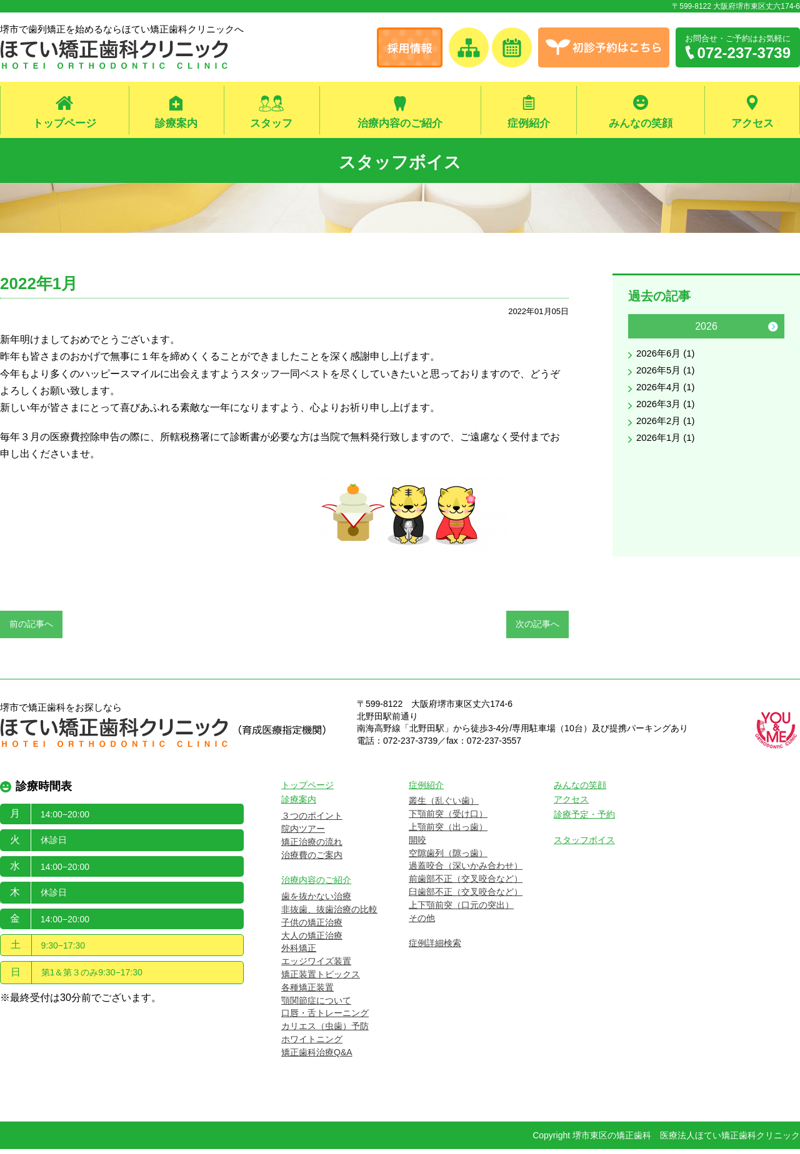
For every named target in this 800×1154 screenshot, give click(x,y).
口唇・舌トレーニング (325, 1018)
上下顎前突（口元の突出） (461, 910)
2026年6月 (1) (667, 359)
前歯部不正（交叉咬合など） (465, 884)
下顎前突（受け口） (448, 819)
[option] (706, 390)
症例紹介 (529, 124)
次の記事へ (537, 629)
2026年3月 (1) (667, 413)
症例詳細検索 (435, 949)
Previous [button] (639, 332)
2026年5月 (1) (667, 377)
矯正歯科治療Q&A (316, 1057)
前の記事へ (31, 629)
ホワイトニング (311, 1044)
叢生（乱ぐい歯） (444, 806)
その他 (422, 923)
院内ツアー (303, 834)
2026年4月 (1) (667, 395)
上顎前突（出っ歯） (448, 832)
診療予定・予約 (584, 819)
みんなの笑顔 (640, 124)
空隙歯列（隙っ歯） (448, 858)
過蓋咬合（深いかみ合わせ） (465, 871)
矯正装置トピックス (320, 979)
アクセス (752, 124)
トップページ (64, 124)
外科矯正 (298, 954)
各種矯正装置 (307, 992)
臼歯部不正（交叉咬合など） (465, 897)
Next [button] (773, 332)
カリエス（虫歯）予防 (325, 1031)
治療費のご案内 (311, 860)
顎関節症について (316, 1005)
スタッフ (271, 124)
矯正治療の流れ (311, 847)
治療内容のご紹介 (400, 124)
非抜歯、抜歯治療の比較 (329, 914)
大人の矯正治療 (311, 940)
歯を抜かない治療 (316, 901)
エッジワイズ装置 (316, 966)
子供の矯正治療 (311, 927)
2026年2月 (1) (667, 432)
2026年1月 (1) (667, 450)
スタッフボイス (400, 162)
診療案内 (176, 124)
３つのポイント (311, 821)
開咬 (417, 845)
